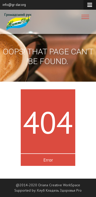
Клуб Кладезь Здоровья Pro (59, 190)
